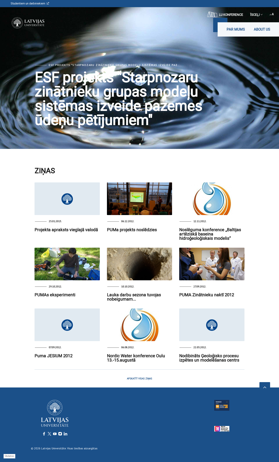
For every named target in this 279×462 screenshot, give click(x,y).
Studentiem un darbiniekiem (30, 3)
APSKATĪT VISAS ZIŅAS (139, 378)
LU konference (225, 14)
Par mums (236, 29)
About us (262, 29)
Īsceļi (256, 15)
